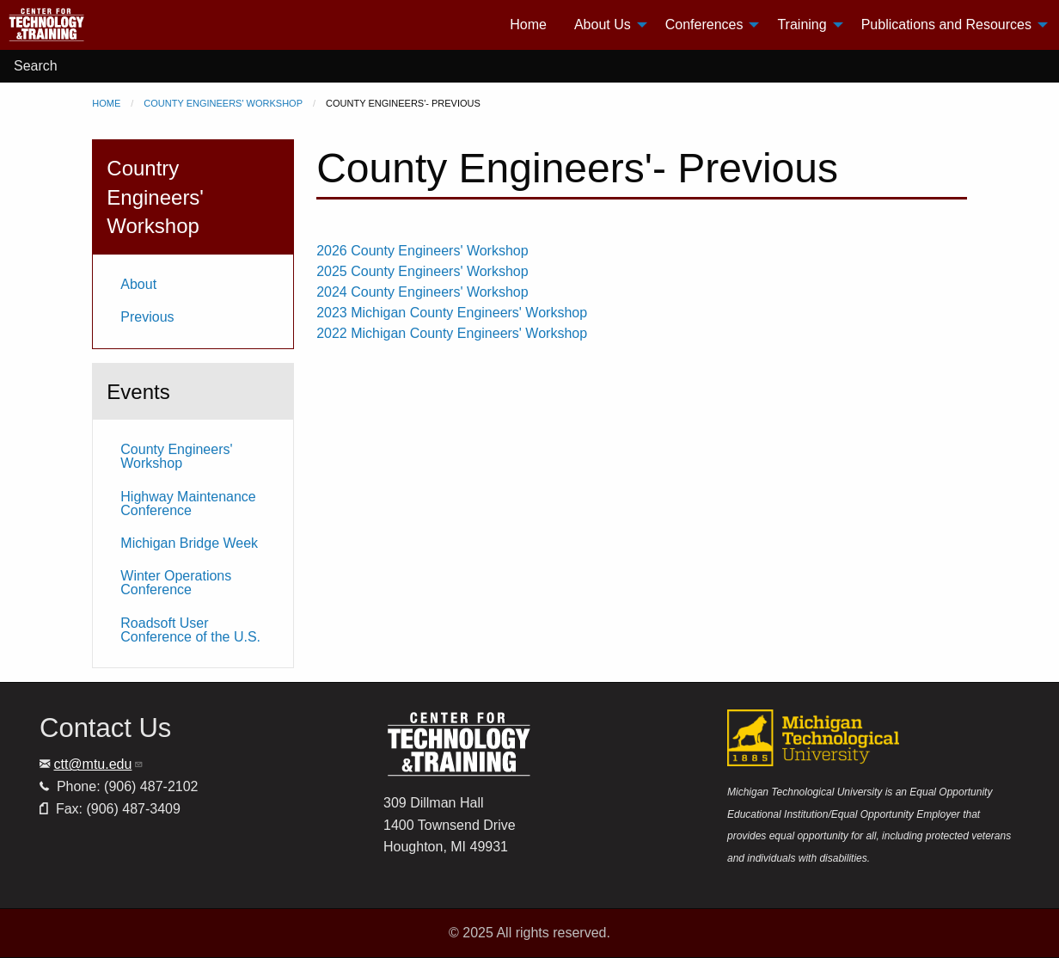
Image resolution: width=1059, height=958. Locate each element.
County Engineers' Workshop (223, 103)
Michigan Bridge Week (189, 543)
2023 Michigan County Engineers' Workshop (451, 312)
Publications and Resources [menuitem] (946, 24)
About (138, 284)
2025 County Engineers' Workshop (422, 271)
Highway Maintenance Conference (187, 503)
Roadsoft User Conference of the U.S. (190, 630)
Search (36, 65)
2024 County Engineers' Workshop (422, 292)
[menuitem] (112, 25)
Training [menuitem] (801, 24)
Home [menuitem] (528, 24)
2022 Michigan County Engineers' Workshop (451, 333)
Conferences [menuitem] (704, 24)
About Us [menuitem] (602, 24)
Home (106, 103)
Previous (147, 317)
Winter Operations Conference (175, 582)
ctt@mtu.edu (98, 764)
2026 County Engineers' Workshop (422, 250)
